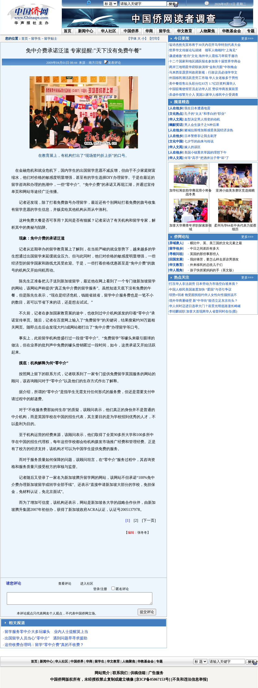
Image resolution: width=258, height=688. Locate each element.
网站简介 (102, 673)
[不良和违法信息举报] (189, 679)
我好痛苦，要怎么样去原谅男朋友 (214, 259)
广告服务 (155, 673)
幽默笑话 (175, 125)
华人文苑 (175, 119)
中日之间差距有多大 (204, 248)
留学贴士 (50, 38)
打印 (154, 38)
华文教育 (184, 31)
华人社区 (108, 31)
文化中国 (175, 141)
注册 (104, 589)
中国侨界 (131, 31)
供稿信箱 (138, 673)
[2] (136, 520)
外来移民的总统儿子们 (206, 265)
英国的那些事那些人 (204, 254)
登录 (96, 589)
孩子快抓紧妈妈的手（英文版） (213, 270)
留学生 (164, 31)
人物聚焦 (207, 31)
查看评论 (64, 583)
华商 (149, 31)
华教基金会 (231, 31)
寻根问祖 (175, 254)
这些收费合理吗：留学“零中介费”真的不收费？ (44, 645)
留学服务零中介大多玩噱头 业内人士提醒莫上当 (46, 632)
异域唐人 (175, 243)
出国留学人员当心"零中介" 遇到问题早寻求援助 (46, 638)
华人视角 (175, 270)
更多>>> (247, 38)
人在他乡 (175, 108)
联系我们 (120, 673)
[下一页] (149, 520)
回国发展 (175, 259)
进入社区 (86, 583)
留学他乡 (175, 248)
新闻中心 (85, 31)
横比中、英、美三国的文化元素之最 (216, 243)
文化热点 (175, 114)
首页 (67, 31)
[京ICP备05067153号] (152, 679)
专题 (250, 31)
